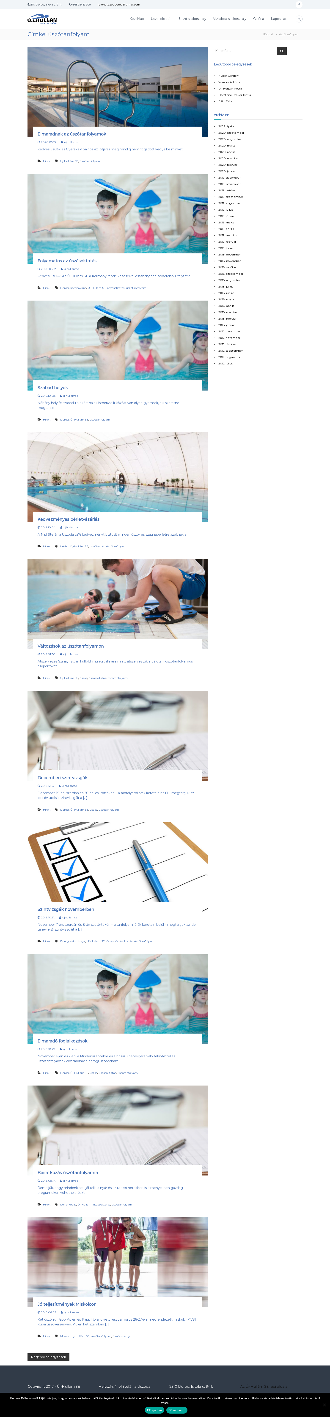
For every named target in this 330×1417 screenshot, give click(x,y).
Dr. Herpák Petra (230, 88)
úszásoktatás (115, 288)
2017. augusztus (229, 357)
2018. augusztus (229, 280)
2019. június (226, 216)
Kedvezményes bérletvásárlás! (69, 519)
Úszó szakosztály (192, 19)
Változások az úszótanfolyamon (71, 646)
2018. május (226, 299)
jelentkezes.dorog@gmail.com (119, 4)
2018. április (226, 305)
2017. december (229, 331)
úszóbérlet (97, 546)
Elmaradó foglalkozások (62, 1041)
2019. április (226, 229)
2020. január (227, 171)
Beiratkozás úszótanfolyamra (68, 1172)
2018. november (229, 261)
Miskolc (65, 1336)
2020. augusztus (229, 139)
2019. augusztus (229, 203)
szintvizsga (77, 941)
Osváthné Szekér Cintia (234, 95)
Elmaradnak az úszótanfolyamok (72, 134)
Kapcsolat (278, 19)
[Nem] (324, 1405)
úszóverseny (121, 1336)
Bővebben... (177, 1410)
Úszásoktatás (161, 19)
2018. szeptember (230, 273)
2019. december (229, 177)
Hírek (46, 161)
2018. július (225, 286)
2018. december (229, 254)
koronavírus (78, 288)
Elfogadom (154, 1410)
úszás (83, 678)
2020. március (228, 158)
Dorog (64, 288)
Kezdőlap (136, 19)
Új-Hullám (84, 1204)
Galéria (258, 19)
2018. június (226, 293)
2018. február (227, 318)
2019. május (226, 222)
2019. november (229, 184)
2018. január (226, 325)
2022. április (226, 126)
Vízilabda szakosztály (229, 19)
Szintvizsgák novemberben (66, 909)
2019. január (226, 248)
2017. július (225, 363)
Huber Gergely (228, 75)
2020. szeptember (231, 132)
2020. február (227, 164)
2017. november (229, 337)
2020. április (226, 152)
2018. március (227, 312)
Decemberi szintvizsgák (63, 777)
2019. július (225, 209)
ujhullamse (71, 142)
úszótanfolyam (90, 161)
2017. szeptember (230, 350)
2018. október (227, 267)
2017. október (227, 344)
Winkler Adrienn (229, 82)
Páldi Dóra (225, 101)
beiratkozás (68, 1204)
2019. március (227, 235)
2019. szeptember (230, 196)
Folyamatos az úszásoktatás (67, 260)
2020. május (226, 145)
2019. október (227, 190)
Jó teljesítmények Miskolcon (67, 1304)
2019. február (227, 241)
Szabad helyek (53, 387)
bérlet (64, 546)
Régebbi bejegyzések (48, 1357)
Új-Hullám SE (69, 161)
